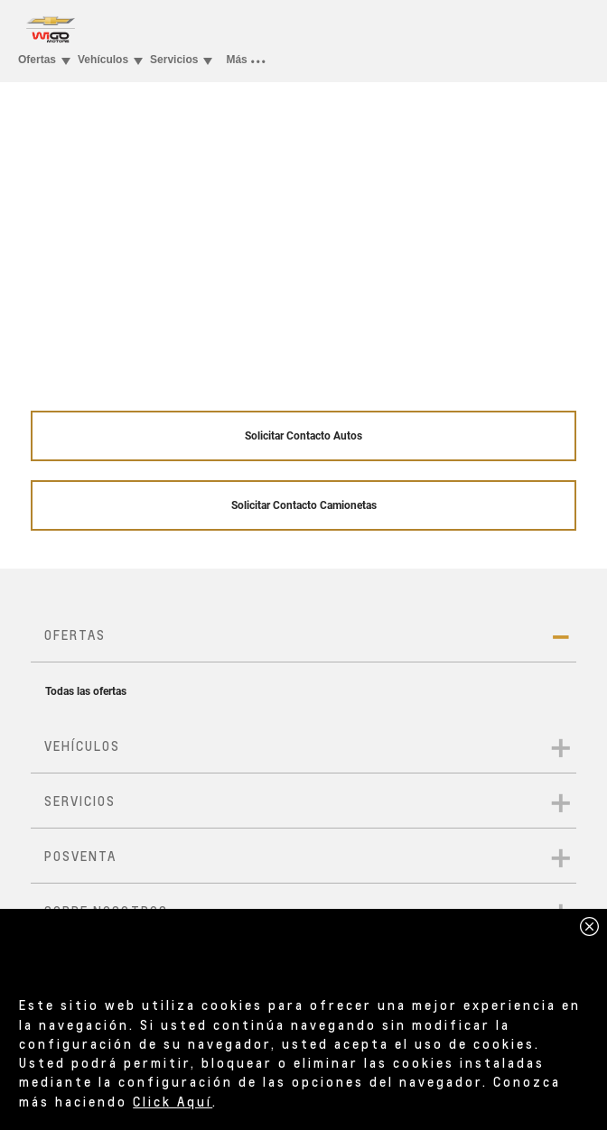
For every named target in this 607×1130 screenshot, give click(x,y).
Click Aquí (172, 1101)
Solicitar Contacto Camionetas (304, 505)
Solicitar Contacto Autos (303, 436)
